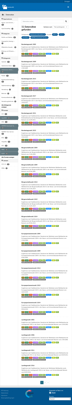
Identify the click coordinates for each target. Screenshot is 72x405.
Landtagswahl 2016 (27, 365)
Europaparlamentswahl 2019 (30, 285)
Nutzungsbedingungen (7, 398)
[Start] (3, 15)
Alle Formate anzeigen (8, 157)
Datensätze (10, 15)
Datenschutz (4, 393)
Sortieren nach (48, 27)
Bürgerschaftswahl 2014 (29, 182)
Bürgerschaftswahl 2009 (29, 165)
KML (40, 53)
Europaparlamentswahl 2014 (30, 268)
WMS (53, 53)
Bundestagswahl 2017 (28, 96)
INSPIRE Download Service (39, 55)
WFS (57, 53)
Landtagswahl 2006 (27, 335)
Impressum (4, 395)
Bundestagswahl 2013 (28, 79)
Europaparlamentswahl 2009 (30, 251)
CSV (23, 53)
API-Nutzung (4, 390)
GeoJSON (35, 53)
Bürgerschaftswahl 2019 (29, 199)
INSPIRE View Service (27, 55)
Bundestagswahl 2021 (28, 113)
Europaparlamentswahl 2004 (30, 234)
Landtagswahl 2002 (27, 320)
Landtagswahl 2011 (27, 350)
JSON (31, 53)
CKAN (52, 393)
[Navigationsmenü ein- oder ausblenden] (68, 7)
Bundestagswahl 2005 (28, 44)
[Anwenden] (66, 21)
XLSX (27, 53)
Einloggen (67, 1)
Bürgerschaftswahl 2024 (29, 216)
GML (44, 53)
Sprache (51, 396)
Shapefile (49, 53)
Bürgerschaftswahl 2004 (29, 148)
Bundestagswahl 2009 (28, 61)
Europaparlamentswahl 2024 (30, 302)
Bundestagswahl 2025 (28, 130)
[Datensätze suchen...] (42, 21)
